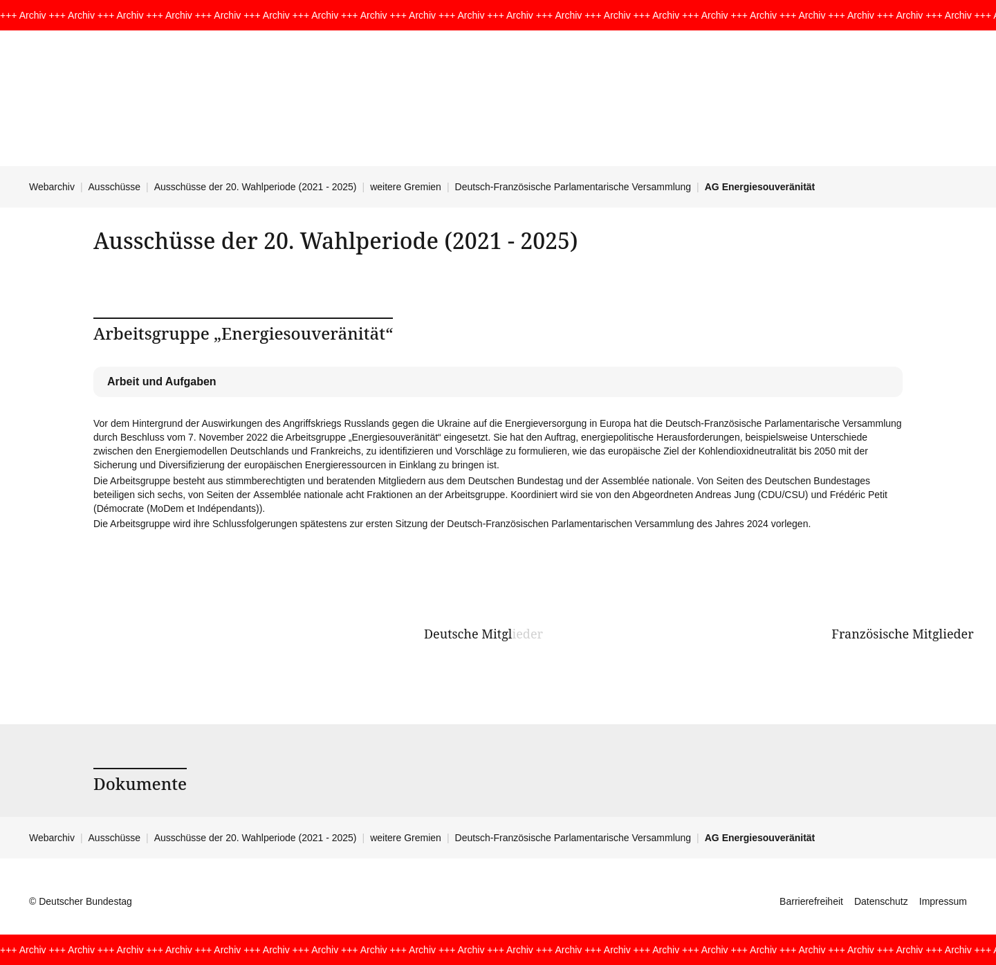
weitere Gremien (405, 186)
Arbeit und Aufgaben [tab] (161, 381)
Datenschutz (881, 901)
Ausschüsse (114, 186)
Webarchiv (52, 186)
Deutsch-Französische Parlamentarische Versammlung (573, 186)
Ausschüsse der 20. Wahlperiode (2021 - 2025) (255, 186)
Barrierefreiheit (811, 901)
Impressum (943, 901)
